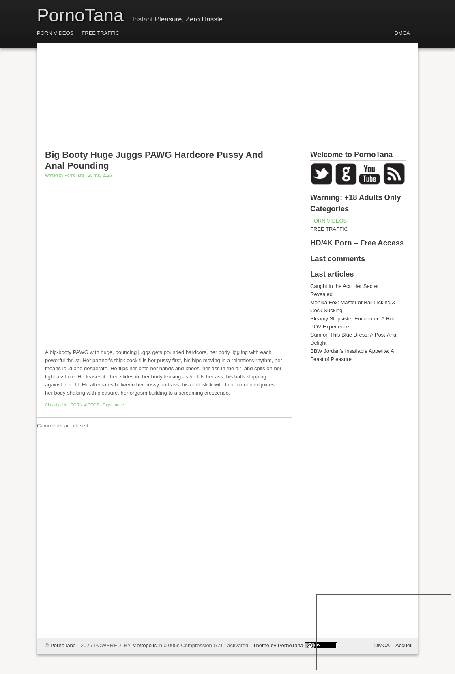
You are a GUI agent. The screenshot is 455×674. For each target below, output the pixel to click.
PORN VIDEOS (55, 33)
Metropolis (144, 645)
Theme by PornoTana (278, 645)
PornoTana (80, 15)
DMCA (402, 33)
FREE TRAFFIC (100, 33)
